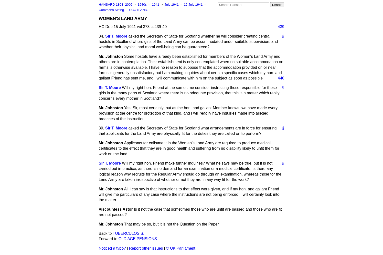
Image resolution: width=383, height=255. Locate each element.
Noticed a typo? (112, 248)
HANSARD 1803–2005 (115, 4)
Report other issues (146, 248)
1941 (156, 4)
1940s (143, 4)
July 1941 (172, 4)
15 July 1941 (193, 4)
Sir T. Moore (116, 36)
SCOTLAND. (138, 10)
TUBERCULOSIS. (128, 233)
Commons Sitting (112, 10)
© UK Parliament (180, 248)
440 (281, 78)
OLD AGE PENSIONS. (138, 239)
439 (281, 27)
